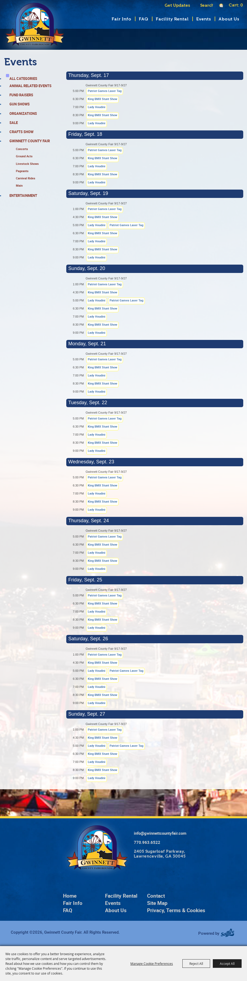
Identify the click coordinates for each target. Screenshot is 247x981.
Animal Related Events (30, 85)
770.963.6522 (147, 842)
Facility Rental (172, 19)
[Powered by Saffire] (229, 933)
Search (197, 5)
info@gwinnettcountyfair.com (160, 833)
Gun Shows (19, 104)
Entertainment (23, 195)
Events (203, 19)
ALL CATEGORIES (23, 78)
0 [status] (241, 5)
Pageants (22, 171)
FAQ (143, 19)
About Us (228, 19)
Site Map (157, 903)
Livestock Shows (27, 164)
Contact (156, 895)
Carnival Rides (25, 178)
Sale (13, 122)
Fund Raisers (21, 95)
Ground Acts (24, 156)
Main (19, 185)
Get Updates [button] (177, 5)
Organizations (23, 113)
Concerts (22, 149)
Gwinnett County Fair (29, 140)
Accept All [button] (227, 963)
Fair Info (121, 19)
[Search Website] (206, 5)
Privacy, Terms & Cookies (176, 910)
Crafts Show (21, 131)
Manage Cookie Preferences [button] (151, 963)
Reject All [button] (196, 963)
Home (69, 895)
